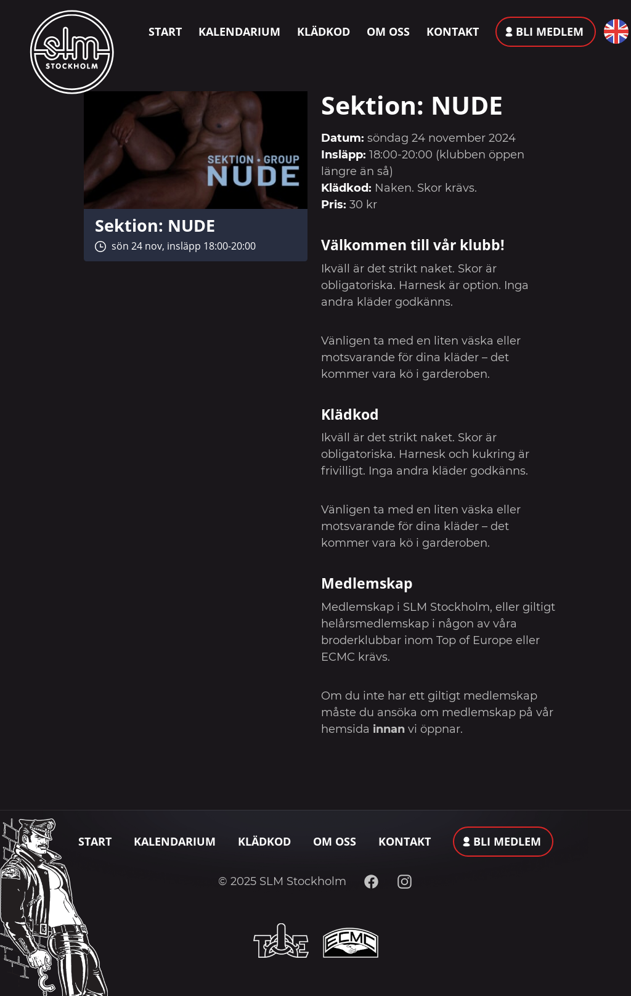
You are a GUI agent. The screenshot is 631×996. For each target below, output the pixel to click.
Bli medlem (550, 31)
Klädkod (323, 31)
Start (165, 31)
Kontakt (452, 31)
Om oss (388, 31)
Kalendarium (239, 31)
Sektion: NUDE (155, 225)
